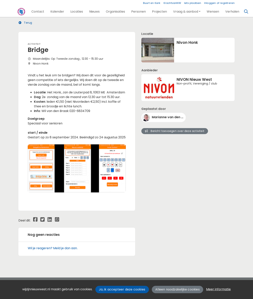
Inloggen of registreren (219, 3)
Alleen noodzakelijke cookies (177, 289)
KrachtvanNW (172, 3)
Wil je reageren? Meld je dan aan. (53, 248)
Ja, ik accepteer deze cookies (122, 289)
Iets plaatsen (192, 3)
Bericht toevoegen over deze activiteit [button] (174, 131)
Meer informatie (218, 289)
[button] (37, 12)
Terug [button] (25, 23)
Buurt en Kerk (152, 3)
